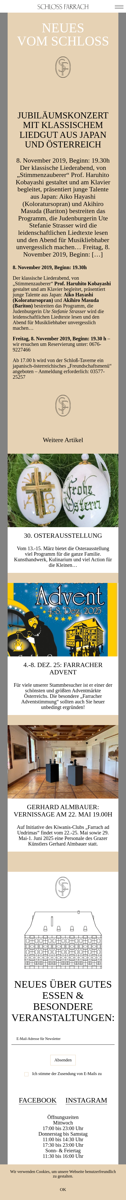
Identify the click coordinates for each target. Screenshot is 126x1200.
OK (63, 1189)
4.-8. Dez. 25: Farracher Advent (63, 668)
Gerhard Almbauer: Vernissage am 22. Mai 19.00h (63, 810)
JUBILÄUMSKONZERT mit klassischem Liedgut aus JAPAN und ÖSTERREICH (63, 130)
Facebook (38, 1100)
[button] (119, 6)
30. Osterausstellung (63, 535)
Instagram (86, 1100)
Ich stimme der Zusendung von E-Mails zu (67, 1073)
